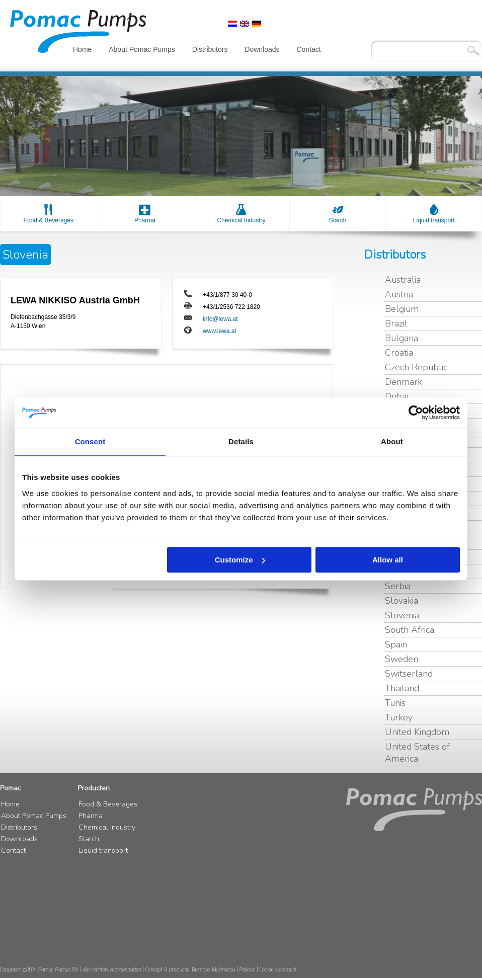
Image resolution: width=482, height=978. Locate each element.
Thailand (402, 688)
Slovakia (401, 601)
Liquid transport (434, 220)
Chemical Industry (241, 220)
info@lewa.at (220, 318)
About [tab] (392, 441)
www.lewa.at (219, 331)
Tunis (395, 703)
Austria (399, 294)
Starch (338, 220)
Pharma (144, 220)
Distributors (210, 49)
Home (82, 49)
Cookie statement (278, 969)
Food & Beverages (48, 220)
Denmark (403, 382)
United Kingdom (417, 732)
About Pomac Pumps (142, 49)
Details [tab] (241, 441)
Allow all (387, 559)
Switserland (409, 674)
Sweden (401, 659)
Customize (240, 559)
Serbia (398, 586)
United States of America (417, 753)
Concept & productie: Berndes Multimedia (190, 969)
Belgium (402, 309)
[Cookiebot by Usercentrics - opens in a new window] (416, 412)
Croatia (399, 353)
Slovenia (402, 615)
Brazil (396, 323)
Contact (309, 49)
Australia (403, 280)
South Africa (409, 630)
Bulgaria (401, 338)
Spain (396, 644)
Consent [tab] (90, 441)
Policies (247, 969)
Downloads (262, 49)
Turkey (399, 717)
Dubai (396, 396)
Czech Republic (416, 367)
